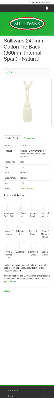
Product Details (12, 138)
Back (9, 72)
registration (9, 281)
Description (29, 138)
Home (10, 396)
